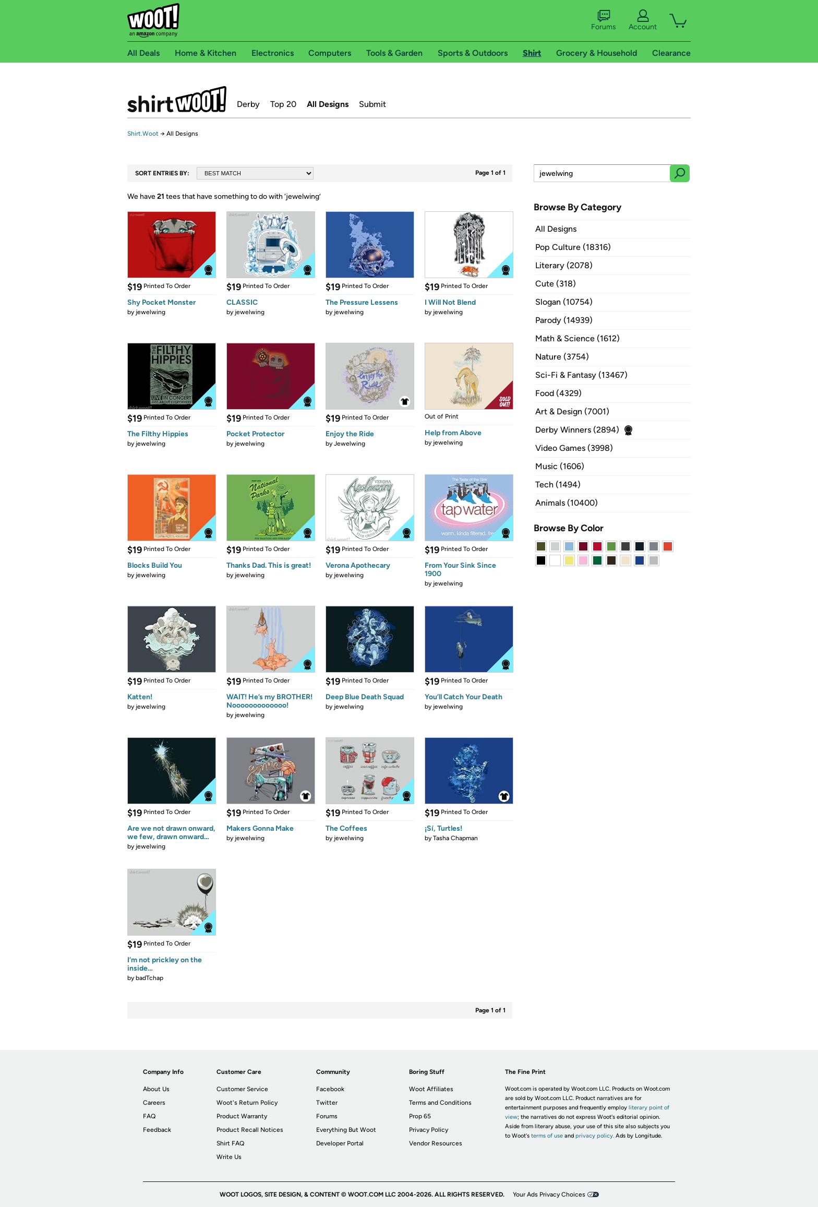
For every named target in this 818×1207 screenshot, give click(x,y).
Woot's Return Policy (247, 1102)
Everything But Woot (346, 1129)
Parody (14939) (564, 320)
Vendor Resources (435, 1143)
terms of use (547, 1135)
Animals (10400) (566, 503)
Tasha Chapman (455, 838)
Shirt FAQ (230, 1143)
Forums (603, 20)
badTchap (149, 978)
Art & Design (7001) (572, 411)
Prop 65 (420, 1116)
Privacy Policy (428, 1129)
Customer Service (242, 1089)
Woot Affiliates (431, 1089)
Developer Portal (340, 1143)
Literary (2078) (564, 265)
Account (643, 20)
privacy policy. (594, 1135)
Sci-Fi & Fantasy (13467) (581, 375)
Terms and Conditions (440, 1102)
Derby (248, 104)
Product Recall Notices (249, 1129)
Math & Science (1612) (577, 338)
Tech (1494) (558, 484)
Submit (372, 104)
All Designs (327, 104)
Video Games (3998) (574, 448)
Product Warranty (241, 1116)
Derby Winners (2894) (577, 430)
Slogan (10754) (564, 302)
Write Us (229, 1157)
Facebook (330, 1089)
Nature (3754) (562, 357)
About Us (156, 1089)
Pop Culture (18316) (573, 247)
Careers (154, 1102)
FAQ (149, 1116)
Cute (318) (555, 284)
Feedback (157, 1129)
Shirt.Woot (176, 99)
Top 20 (283, 104)
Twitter (327, 1102)
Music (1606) (559, 466)
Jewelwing (349, 443)
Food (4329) (558, 393)
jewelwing (150, 312)
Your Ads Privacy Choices (549, 1194)
